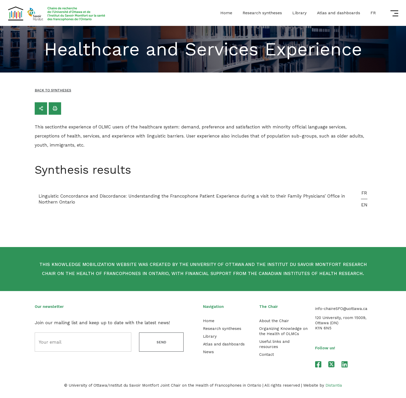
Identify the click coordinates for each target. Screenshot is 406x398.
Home (226, 12)
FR (364, 193)
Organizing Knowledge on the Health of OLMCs (283, 331)
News (208, 352)
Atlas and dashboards (338, 12)
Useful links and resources (274, 344)
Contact (266, 354)
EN (364, 204)
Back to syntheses (53, 90)
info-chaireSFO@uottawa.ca (341, 308)
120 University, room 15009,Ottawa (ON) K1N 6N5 (340, 322)
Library (299, 12)
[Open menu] (394, 13)
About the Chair (274, 321)
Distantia (333, 385)
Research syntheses (262, 12)
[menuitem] (373, 13)
